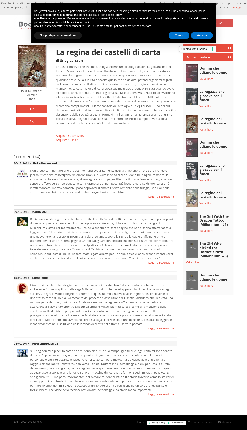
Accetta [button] (202, 35)
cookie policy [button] (113, 14)
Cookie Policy (177, 423)
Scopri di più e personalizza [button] (58, 35)
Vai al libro (207, 79)
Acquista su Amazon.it (70, 136)
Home (141, 422)
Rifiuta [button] (179, 35)
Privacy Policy (158, 423)
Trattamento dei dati (201, 422)
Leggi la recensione (161, 196)
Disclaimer (224, 422)
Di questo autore (198, 57)
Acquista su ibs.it (67, 140)
